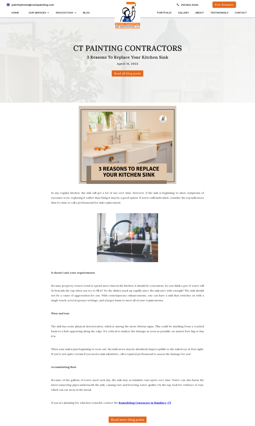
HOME (15, 12)
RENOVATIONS (64, 12)
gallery (183, 12)
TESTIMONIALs (219, 12)
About (199, 12)
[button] (40, 13)
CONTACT (241, 12)
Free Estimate (224, 4)
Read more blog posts (127, 420)
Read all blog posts (127, 73)
